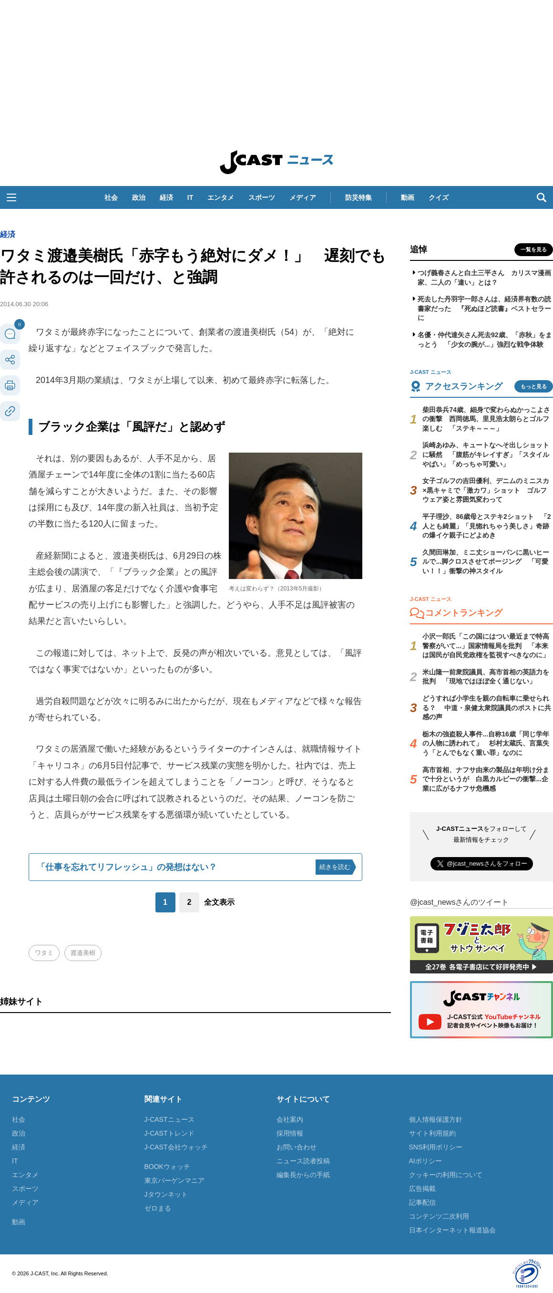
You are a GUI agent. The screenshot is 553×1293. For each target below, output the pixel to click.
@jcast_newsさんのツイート (459, 902)
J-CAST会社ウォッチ (176, 1147)
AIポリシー (425, 1161)
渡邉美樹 (83, 952)
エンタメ (220, 197)
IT (190, 197)
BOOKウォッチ (167, 1166)
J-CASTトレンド (169, 1133)
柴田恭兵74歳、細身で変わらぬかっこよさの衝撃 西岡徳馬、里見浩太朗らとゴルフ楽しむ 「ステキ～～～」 (486, 419)
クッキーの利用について (445, 1175)
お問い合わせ (296, 1147)
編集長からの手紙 (303, 1175)
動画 (407, 197)
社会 (111, 197)
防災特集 (358, 197)
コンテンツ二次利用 (439, 1216)
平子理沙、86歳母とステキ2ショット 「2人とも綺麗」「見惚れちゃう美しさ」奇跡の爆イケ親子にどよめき (486, 526)
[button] (11, 197)
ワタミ (44, 952)
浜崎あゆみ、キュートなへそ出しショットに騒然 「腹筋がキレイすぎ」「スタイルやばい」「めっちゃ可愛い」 (485, 454)
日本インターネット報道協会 (452, 1230)
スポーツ (261, 197)
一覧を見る (534, 249)
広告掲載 (422, 1188)
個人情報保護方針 (435, 1119)
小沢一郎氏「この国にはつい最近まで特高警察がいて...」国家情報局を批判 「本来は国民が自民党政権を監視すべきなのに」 (485, 645)
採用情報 (289, 1133)
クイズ (439, 197)
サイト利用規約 (432, 1133)
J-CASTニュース (169, 1119)
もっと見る (534, 386)
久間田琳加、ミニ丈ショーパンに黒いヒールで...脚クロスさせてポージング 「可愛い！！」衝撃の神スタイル (485, 561)
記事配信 (422, 1202)
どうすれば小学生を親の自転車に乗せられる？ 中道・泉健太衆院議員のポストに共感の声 (486, 707)
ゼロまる (157, 1208)
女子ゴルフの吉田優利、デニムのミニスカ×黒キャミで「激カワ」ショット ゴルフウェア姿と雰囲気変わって (485, 490)
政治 (138, 197)
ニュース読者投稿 (303, 1161)
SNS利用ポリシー (436, 1147)
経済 (166, 197)
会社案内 (289, 1119)
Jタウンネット (166, 1194)
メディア (302, 197)
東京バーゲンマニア (174, 1180)
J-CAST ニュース (276, 162)
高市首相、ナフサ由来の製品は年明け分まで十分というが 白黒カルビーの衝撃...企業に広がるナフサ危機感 (485, 779)
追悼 (418, 249)
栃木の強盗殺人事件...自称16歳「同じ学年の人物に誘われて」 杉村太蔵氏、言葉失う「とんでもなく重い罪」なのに (485, 743)
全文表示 (219, 902)
